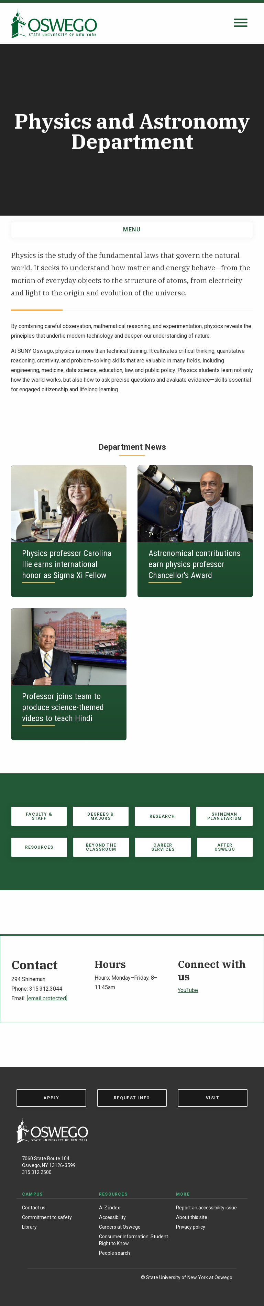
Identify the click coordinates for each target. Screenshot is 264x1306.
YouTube (188, 990)
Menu (132, 229)
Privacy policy (190, 1227)
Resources (39, 847)
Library (29, 1227)
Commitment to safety (47, 1217)
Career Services (163, 847)
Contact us (33, 1207)
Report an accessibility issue (206, 1207)
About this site (191, 1217)
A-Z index (109, 1207)
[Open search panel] (240, 23)
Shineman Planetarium (224, 816)
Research (162, 816)
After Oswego (224, 847)
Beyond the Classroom (101, 847)
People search (114, 1253)
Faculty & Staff (39, 816)
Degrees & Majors (100, 816)
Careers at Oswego (120, 1227)
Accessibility (112, 1217)
